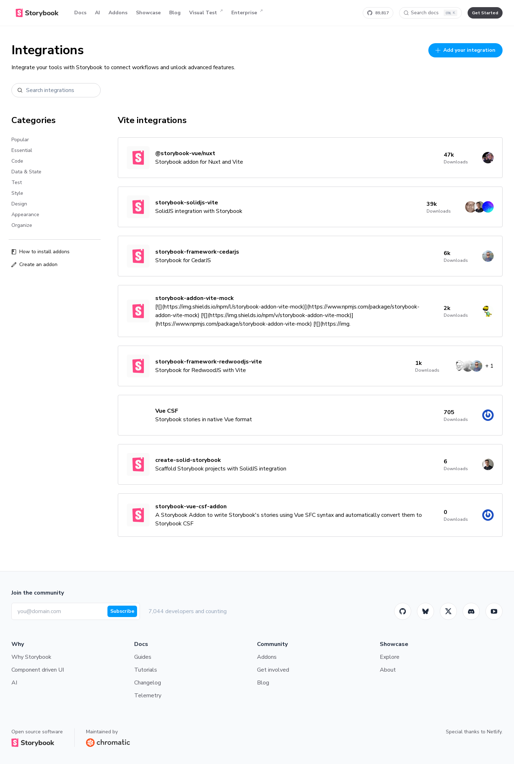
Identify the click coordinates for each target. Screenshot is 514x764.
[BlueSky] (425, 611)
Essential (21, 150)
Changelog (147, 683)
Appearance (25, 214)
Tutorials (145, 670)
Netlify (494, 731)
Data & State (26, 171)
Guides (142, 657)
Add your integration (465, 50)
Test (16, 182)
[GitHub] (402, 611)
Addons (118, 12)
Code (17, 161)
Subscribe (122, 611)
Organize (21, 225)
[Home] (37, 13)
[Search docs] (430, 13)
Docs (80, 12)
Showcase (148, 12)
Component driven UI (37, 670)
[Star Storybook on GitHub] (378, 13)
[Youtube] (494, 611)
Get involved (273, 670)
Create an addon (34, 264)
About (388, 670)
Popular (20, 139)
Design (19, 203)
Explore (389, 657)
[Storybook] (471, 611)
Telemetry (147, 695)
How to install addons (40, 251)
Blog (175, 12)
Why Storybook (31, 657)
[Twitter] (448, 611)
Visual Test (206, 13)
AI (97, 12)
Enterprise (247, 13)
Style (17, 193)
